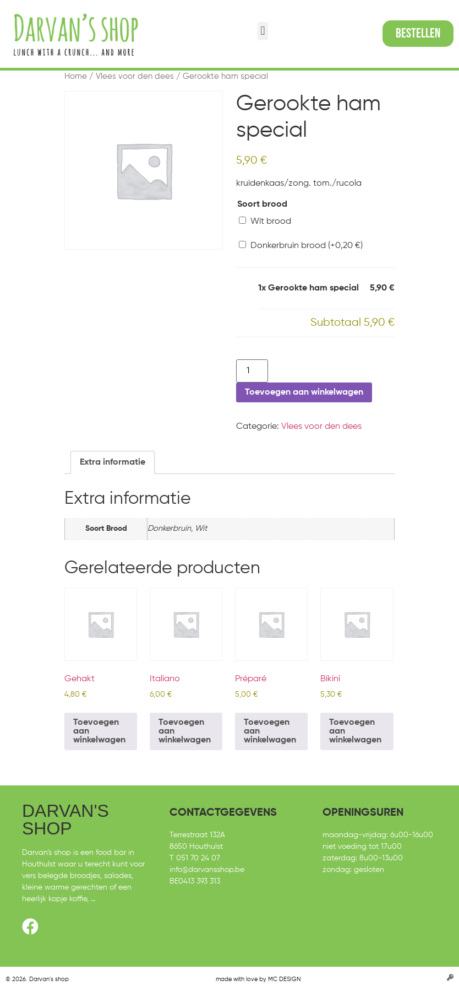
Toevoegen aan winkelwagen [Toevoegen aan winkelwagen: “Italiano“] (185, 731)
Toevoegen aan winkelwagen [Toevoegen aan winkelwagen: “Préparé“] (270, 731)
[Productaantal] (252, 371)
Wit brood (265, 221)
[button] (263, 31)
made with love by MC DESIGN (258, 979)
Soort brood (262, 204)
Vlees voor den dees (135, 76)
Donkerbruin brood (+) (301, 245)
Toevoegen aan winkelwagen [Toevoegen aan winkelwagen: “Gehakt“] (99, 731)
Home (75, 76)
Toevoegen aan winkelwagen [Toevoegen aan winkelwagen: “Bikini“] (355, 731)
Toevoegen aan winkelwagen (304, 392)
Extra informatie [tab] (112, 462)
